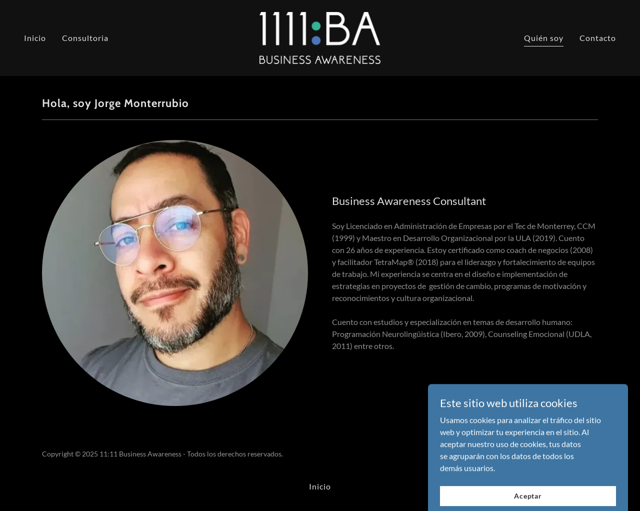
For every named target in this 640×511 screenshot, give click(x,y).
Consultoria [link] (85, 37)
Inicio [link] (35, 37)
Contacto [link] (598, 37)
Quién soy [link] (544, 37)
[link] (320, 37)
